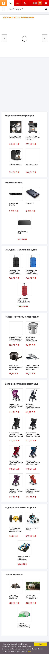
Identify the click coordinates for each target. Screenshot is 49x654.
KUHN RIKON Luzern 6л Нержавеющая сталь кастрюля (32, 340)
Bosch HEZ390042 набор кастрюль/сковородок (32, 367)
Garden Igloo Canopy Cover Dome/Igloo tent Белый (32, 597)
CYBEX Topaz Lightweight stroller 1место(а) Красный (16, 463)
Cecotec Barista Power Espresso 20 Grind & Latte (33, 137)
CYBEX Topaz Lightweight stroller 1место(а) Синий (33, 462)
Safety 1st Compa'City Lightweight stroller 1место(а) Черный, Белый (33, 408)
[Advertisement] (24, 83)
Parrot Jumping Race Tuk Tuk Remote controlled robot (15, 530)
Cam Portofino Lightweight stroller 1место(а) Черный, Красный (33, 492)
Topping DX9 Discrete (13, 204)
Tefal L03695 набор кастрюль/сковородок (15, 367)
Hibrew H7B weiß (32, 165)
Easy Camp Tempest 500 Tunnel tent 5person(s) (13, 597)
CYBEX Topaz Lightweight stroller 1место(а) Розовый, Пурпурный (16, 408)
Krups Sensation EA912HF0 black (15, 137)
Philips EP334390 (15, 165)
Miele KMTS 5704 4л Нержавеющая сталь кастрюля (15, 339)
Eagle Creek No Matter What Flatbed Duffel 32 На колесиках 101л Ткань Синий (32, 274)
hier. (29, 651)
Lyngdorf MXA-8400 (23, 232)
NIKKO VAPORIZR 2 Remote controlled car (24, 558)
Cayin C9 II (30, 203)
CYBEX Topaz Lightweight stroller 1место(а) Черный (16, 434)
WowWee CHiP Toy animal (32, 529)
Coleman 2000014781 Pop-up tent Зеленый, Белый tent (24, 626)
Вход (35, 3)
